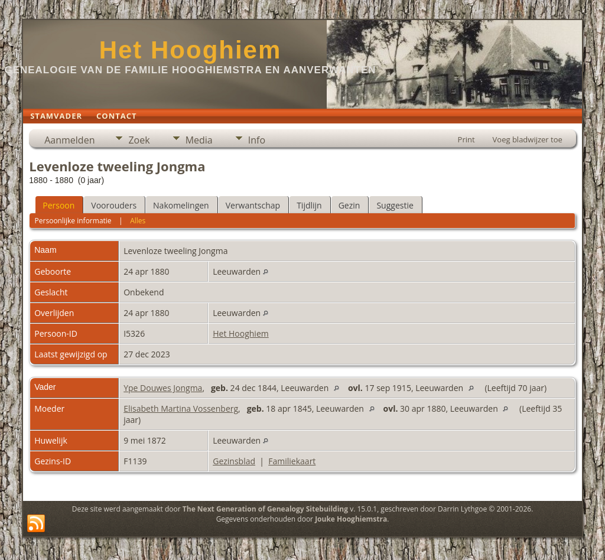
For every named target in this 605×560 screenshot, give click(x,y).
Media (199, 140)
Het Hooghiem (190, 50)
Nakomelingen (181, 205)
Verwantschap (253, 205)
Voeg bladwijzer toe (527, 139)
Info (256, 140)
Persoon (58, 205)
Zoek (138, 140)
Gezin (349, 205)
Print (466, 139)
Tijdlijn (309, 205)
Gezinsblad (234, 461)
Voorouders (113, 205)
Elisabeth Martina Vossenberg (180, 408)
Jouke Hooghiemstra (351, 519)
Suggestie (394, 205)
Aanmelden (69, 140)
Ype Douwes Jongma (162, 387)
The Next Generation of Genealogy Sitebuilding (265, 509)
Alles (137, 221)
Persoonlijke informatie (73, 221)
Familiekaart (291, 461)
